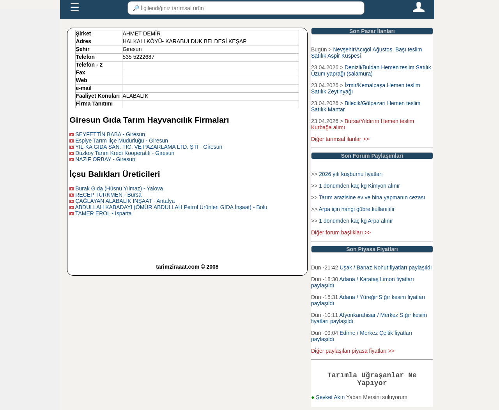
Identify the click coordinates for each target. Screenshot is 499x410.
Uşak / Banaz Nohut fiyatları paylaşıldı (386, 267)
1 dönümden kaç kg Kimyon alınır (359, 186)
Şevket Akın (331, 400)
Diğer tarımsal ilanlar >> (340, 139)
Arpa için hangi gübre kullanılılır (357, 209)
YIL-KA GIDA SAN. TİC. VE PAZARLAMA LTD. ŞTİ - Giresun (148, 147)
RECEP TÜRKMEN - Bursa (108, 195)
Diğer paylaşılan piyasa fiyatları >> (353, 351)
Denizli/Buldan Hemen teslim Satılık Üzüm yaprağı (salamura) (371, 70)
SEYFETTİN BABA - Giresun (110, 134)
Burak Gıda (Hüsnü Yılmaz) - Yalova (119, 188)
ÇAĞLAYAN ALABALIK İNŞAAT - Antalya (125, 201)
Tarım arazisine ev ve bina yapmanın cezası (372, 197)
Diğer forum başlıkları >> (341, 232)
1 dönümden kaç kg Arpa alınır (356, 221)
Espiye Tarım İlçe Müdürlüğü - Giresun (121, 140)
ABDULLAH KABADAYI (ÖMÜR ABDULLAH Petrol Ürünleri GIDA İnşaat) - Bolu (171, 207)
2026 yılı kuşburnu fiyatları (350, 174)
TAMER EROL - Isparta (103, 213)
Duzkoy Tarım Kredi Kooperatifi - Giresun (124, 153)
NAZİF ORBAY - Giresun (105, 159)
